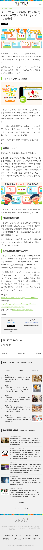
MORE (21, 502)
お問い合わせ (17, 539)
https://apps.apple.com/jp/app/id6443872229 (19, 298)
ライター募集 (26, 539)
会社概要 (7, 535)
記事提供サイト (7, 539)
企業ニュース (36, 539)
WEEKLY (21, 370)
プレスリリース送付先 (32, 535)
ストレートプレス (21, 508)
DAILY (8, 370)
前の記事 (4, 353)
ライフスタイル (6, 345)
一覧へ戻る (21, 353)
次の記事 (39, 353)
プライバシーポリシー (18, 535)
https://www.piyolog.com (22, 310)
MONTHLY (35, 370)
